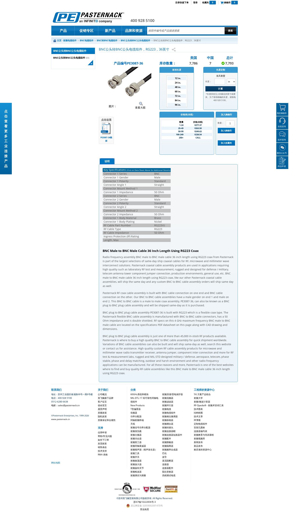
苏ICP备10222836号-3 (144, 501)
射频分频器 (136, 434)
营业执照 (144, 509)
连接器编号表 (200, 431)
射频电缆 (166, 409)
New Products (137, 405)
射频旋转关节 (137, 468)
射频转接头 (167, 427)
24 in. (178, 82)
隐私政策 (102, 416)
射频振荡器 (136, 460)
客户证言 (102, 401)
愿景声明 (102, 409)
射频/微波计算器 (202, 401)
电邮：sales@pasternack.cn (65, 405)
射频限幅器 (167, 442)
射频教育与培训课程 (204, 434)
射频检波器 (136, 471)
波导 (164, 457)
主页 (59, 40)
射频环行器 (167, 405)
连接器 (165, 464)
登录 (195, 2)
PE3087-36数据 (106, 139)
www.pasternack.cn (60, 419)
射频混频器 (167, 398)
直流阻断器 (167, 460)
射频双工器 (136, 442)
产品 (63, 30)
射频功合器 (136, 438)
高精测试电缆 (168, 475)
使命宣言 (102, 405)
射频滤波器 (167, 401)
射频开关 (134, 457)
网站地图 (55, 462)
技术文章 (198, 416)
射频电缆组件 (168, 412)
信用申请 (102, 432)
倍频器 (133, 412)
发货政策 (102, 443)
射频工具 (134, 453)
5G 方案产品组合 (202, 394)
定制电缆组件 (200, 423)
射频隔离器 (167, 445)
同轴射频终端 (137, 420)
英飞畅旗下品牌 (105, 398)
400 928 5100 (142, 20)
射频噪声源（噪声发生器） (143, 449)
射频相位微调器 (170, 416)
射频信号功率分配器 (140, 427)
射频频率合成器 (170, 449)
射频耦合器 (167, 423)
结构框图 (198, 412)
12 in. (178, 78)
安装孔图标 (199, 427)
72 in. (178, 95)
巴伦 (164, 453)
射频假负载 (136, 431)
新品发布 (198, 445)
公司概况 (102, 394)
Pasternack (88, 17)
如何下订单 (103, 439)
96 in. (178, 104)
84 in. (178, 100)
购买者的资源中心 (203, 449)
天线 (132, 423)
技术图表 (198, 409)
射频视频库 (199, 438)
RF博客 (197, 420)
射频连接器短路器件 (172, 434)
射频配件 (166, 438)
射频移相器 (167, 420)
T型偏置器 (135, 409)
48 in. (178, 87)
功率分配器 (136, 416)
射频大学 (198, 398)
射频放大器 (136, 464)
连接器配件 (167, 468)
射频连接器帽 (168, 431)
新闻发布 (198, 442)
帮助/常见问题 (105, 436)
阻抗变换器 (167, 471)
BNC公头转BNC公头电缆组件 (69, 57)
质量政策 (102, 412)
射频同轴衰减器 (138, 445)
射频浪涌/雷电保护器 (172, 394)
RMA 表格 (103, 454)
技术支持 (102, 450)
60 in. (178, 91)
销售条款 (102, 447)
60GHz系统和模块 (139, 394)
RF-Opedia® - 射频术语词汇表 (209, 405)
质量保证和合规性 (107, 420)
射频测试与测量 (138, 475)
